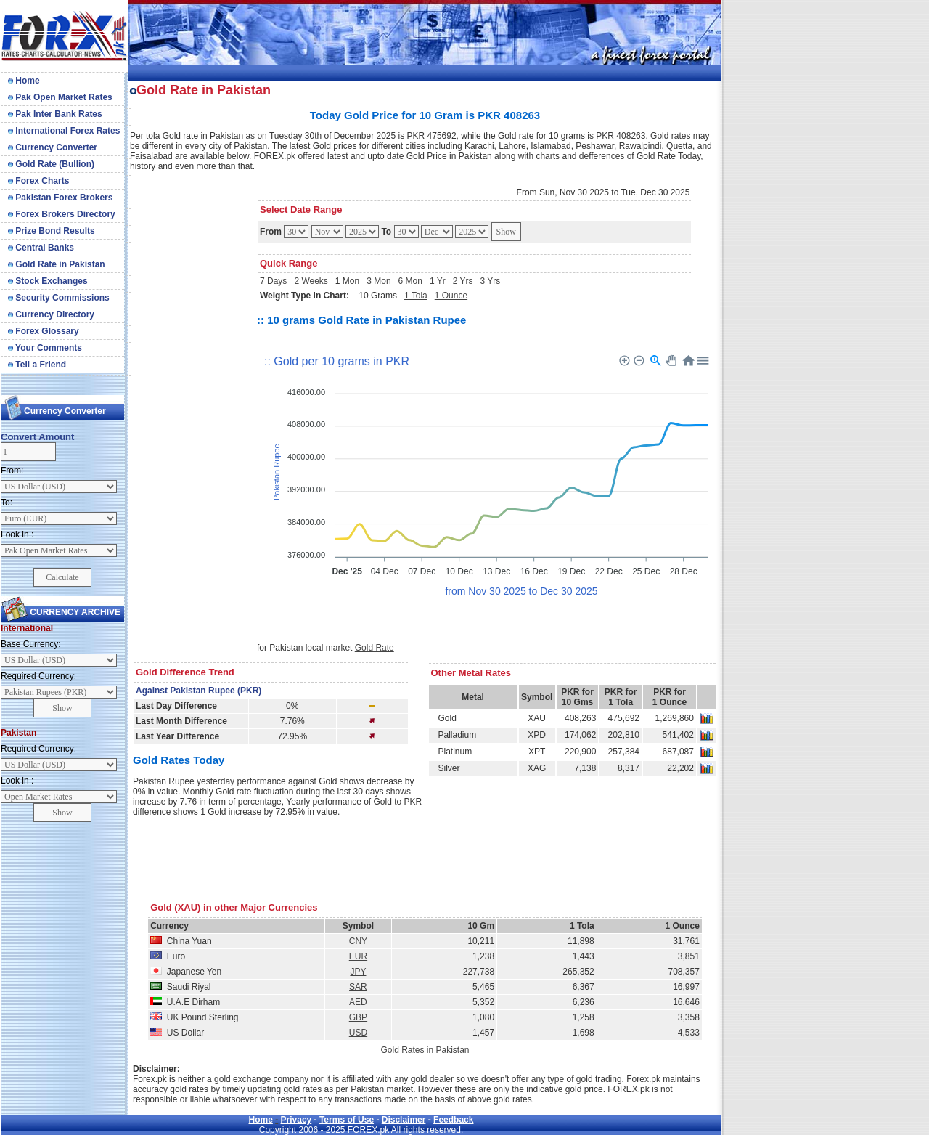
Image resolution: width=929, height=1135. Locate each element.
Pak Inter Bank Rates (55, 114)
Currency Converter (52, 147)
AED (358, 1002)
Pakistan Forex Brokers (60, 197)
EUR (358, 956)
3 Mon (378, 281)
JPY (358, 972)
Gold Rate (374, 648)
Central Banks (41, 248)
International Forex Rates (64, 131)
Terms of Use (346, 1120)
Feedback (453, 1120)
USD (358, 1033)
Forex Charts (38, 181)
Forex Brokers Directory (61, 214)
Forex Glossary (43, 331)
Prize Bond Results (51, 231)
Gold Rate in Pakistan (56, 264)
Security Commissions (59, 298)
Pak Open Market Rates (60, 97)
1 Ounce (451, 295)
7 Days (273, 281)
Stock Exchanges (48, 281)
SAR (358, 987)
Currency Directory (51, 314)
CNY (358, 941)
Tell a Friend (37, 364)
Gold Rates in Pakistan (424, 1050)
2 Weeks (310, 281)
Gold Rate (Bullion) (51, 164)
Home (24, 81)
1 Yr (438, 281)
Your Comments (45, 348)
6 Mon (410, 281)
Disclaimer (404, 1120)
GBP (358, 1017)
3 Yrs (490, 281)
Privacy (296, 1120)
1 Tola (415, 295)
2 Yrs (463, 281)
